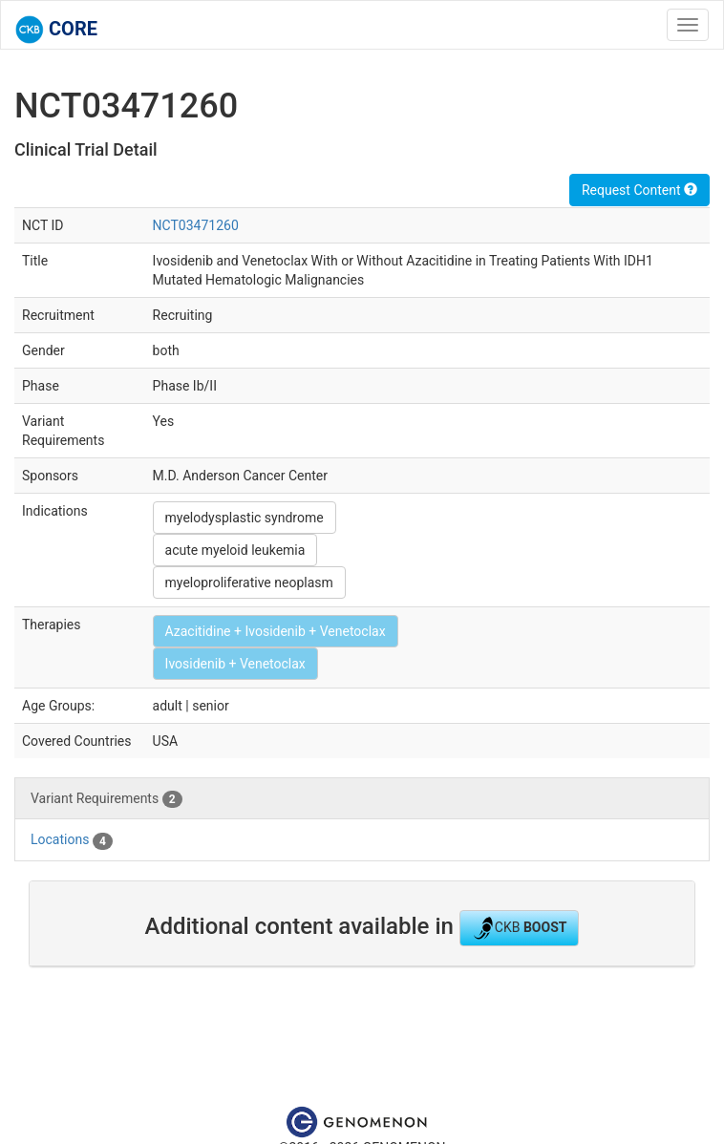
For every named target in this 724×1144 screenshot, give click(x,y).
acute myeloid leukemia (235, 550)
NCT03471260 (196, 225)
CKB (519, 928)
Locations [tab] (72, 840)
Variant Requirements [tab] (106, 799)
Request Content (639, 190)
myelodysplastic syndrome (244, 517)
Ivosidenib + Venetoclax (235, 663)
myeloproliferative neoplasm (249, 582)
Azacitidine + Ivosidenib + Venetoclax (275, 631)
